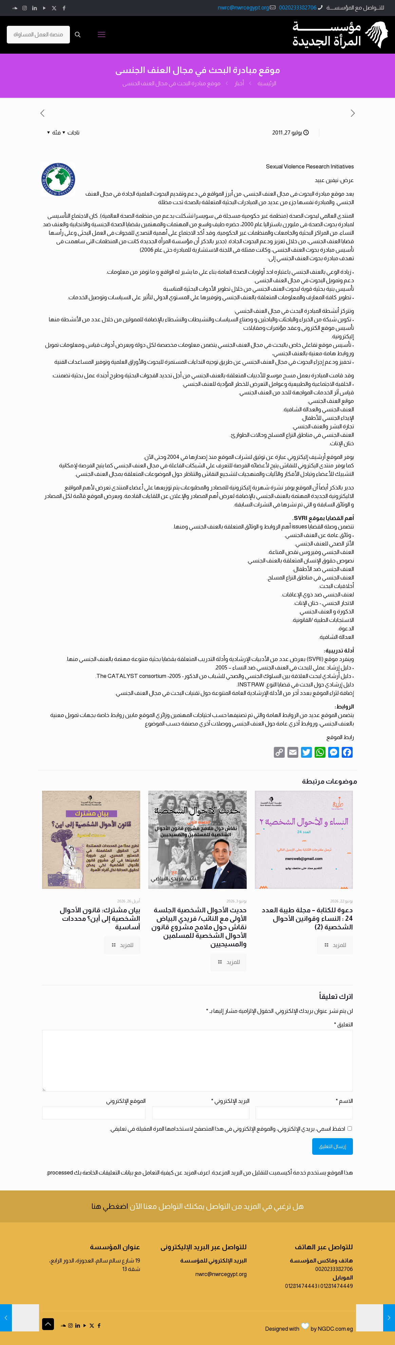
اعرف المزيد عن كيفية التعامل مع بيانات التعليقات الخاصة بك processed (129, 1172)
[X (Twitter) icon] (54, 8)
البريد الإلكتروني (230, 1101)
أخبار (239, 83)
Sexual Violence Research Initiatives (310, 166)
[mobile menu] (101, 34)
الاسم (344, 1101)
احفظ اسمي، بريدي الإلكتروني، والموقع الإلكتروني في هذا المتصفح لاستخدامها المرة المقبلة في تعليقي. (227, 1129)
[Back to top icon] (48, 1324)
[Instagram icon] (24, 8)
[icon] (14, 8)
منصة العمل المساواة (38, 34)
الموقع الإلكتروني (126, 1101)
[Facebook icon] (64, 8)
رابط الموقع (340, 737)
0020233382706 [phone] (298, 7)
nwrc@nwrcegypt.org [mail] (243, 7)
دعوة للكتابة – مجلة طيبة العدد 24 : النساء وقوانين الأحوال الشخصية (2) (307, 918)
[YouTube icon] (44, 8)
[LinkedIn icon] (34, 8)
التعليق (343, 1024)
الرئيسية (267, 83)
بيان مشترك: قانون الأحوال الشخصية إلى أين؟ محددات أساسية (100, 918)
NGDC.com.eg (335, 1329)
